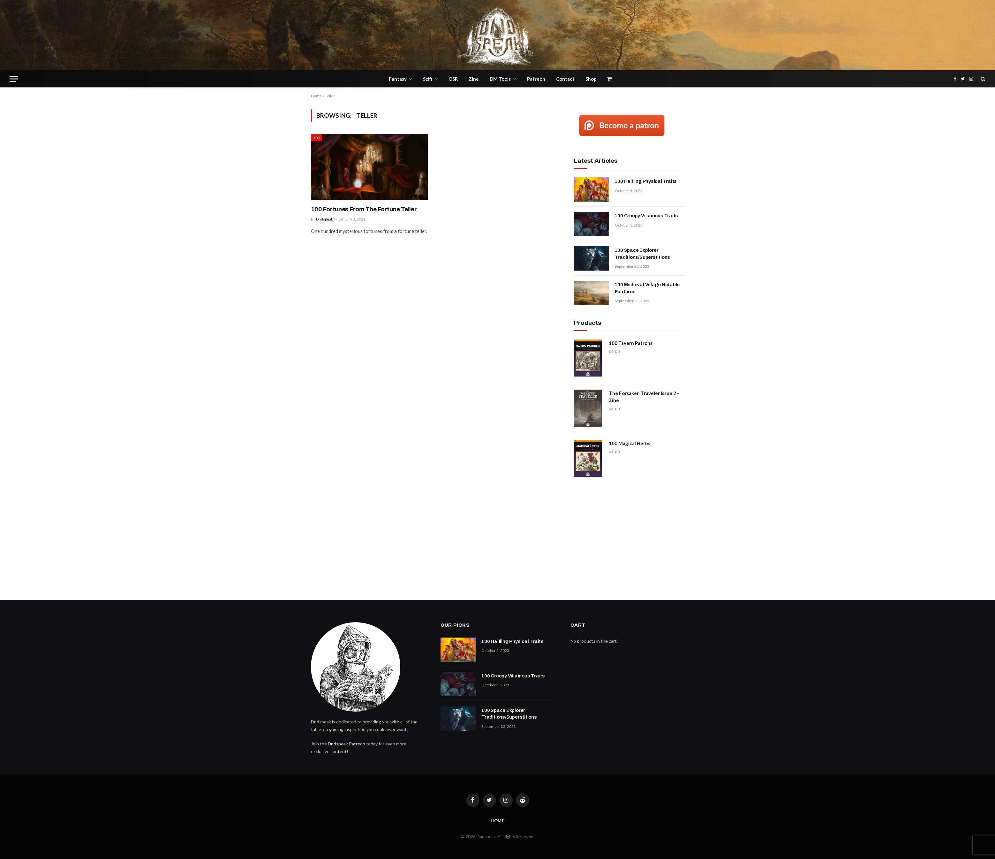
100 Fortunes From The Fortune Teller (364, 209)
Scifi (427, 79)
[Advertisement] (629, 535)
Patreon (536, 79)
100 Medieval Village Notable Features (647, 288)
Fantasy (398, 79)
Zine (474, 79)
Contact (565, 79)
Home (316, 95)
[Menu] (14, 79)
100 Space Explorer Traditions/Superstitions (642, 253)
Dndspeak (324, 219)
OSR (453, 79)
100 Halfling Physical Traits (646, 181)
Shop (591, 79)
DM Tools (500, 79)
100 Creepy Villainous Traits (646, 215)
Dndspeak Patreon (346, 743)
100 (316, 138)
